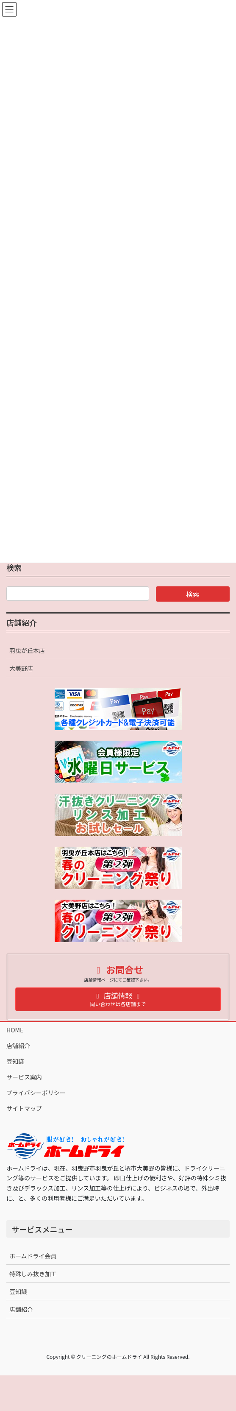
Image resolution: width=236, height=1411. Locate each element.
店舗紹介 (21, 622)
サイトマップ (24, 1108)
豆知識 (15, 1061)
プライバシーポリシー (36, 1092)
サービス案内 (24, 1077)
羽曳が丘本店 (27, 650)
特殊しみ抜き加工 (33, 1273)
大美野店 (21, 668)
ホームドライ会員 (33, 1256)
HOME (14, 1030)
